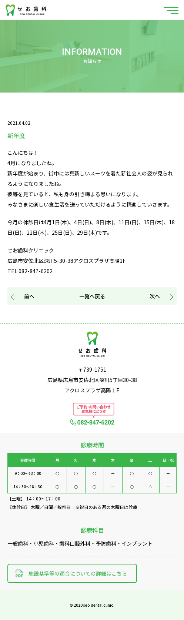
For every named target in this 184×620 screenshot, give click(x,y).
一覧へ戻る (92, 296)
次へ (161, 296)
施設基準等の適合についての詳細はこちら (78, 573)
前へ (22, 296)
